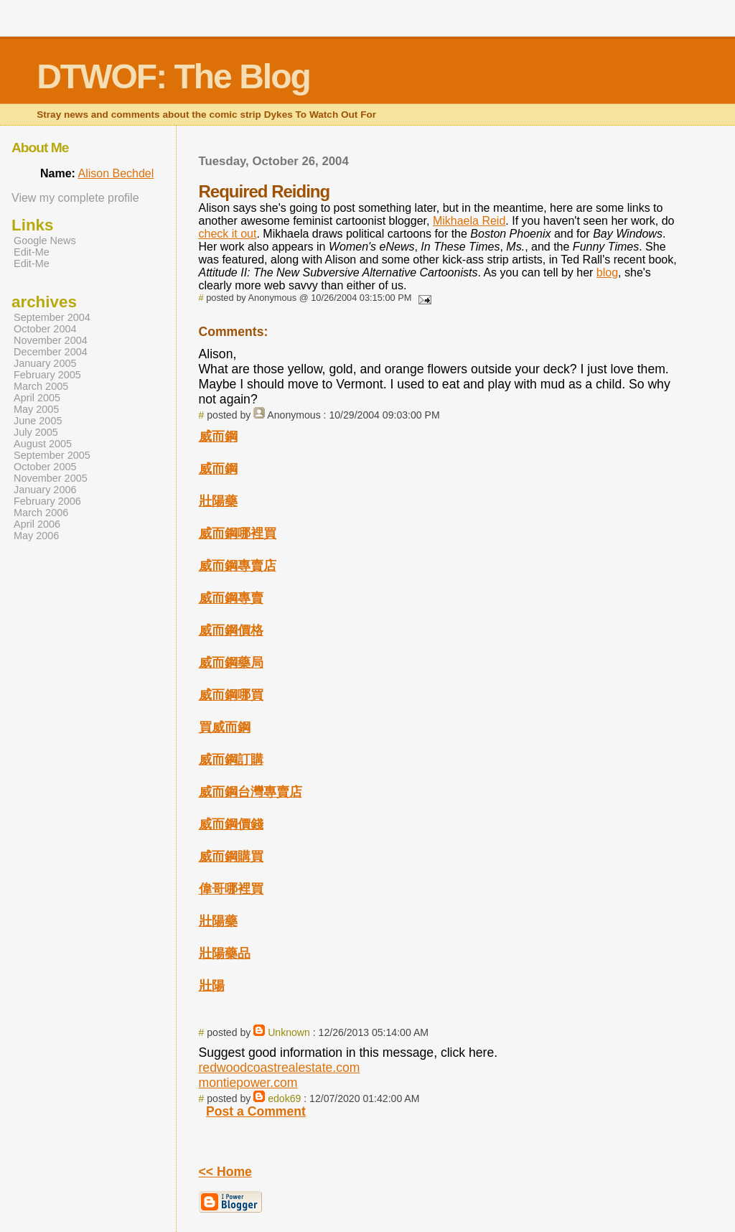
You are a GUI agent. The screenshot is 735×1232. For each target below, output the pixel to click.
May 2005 (36, 409)
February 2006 (47, 501)
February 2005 (47, 375)
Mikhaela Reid (469, 221)
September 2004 (52, 317)
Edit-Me (32, 252)
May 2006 (36, 535)
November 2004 (51, 340)
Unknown (289, 1032)
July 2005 (36, 432)
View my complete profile (75, 198)
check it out (228, 234)
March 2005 (41, 386)
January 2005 (45, 363)
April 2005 (37, 397)
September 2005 (52, 455)
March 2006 (41, 512)
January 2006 (45, 489)
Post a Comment (256, 1111)
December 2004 (51, 352)
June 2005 (38, 420)
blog (607, 272)
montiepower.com (248, 1082)
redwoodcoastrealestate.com (279, 1067)
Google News (45, 240)
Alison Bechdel (116, 173)
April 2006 (37, 524)
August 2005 (43, 443)
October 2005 (45, 466)
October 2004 (45, 329)
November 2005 (51, 478)
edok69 (284, 1098)
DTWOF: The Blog (173, 76)
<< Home (225, 1172)
